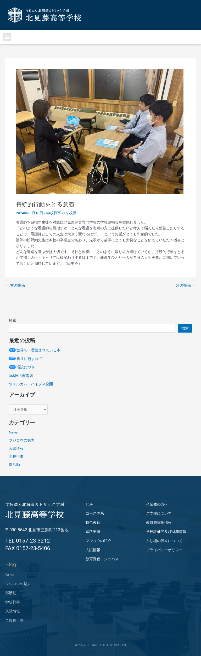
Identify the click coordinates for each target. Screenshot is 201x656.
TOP (89, 504)
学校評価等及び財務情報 (166, 531)
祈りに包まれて (25, 359)
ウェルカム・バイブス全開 (31, 384)
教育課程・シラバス (102, 559)
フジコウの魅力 (22, 440)
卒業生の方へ (157, 504)
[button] (7, 37)
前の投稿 (15, 285)
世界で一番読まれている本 (34, 350)
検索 (12, 320)
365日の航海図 (21, 376)
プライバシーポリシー (164, 550)
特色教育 (93, 522)
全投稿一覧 (14, 620)
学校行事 (53, 213)
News (13, 432)
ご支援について (159, 513)
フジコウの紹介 (98, 541)
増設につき (22, 367)
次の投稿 (185, 285)
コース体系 (95, 513)
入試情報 (16, 448)
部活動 (14, 464)
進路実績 (93, 531)
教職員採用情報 (159, 522)
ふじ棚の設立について (164, 541)
